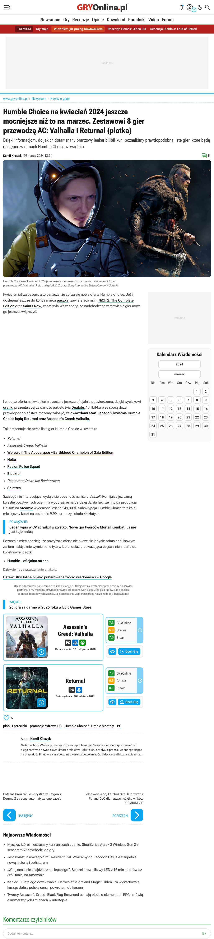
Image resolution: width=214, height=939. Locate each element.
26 (171, 426)
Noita (11, 459)
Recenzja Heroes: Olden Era (128, 29)
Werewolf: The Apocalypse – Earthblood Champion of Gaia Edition (60, 452)
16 (206, 409)
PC (118, 725)
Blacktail (14, 473)
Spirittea (14, 487)
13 (179, 409)
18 (162, 417)
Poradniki (136, 19)
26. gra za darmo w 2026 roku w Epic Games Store (50, 606)
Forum (168, 19)
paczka (63, 300)
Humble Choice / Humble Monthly (88, 725)
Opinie (98, 19)
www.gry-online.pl (15, 99)
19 (171, 417)
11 (162, 409)
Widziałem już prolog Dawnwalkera (76, 29)
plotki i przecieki (15, 725)
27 (179, 426)
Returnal (31, 419)
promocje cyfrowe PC (45, 725)
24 (153, 426)
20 (179, 417)
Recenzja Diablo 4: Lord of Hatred (176, 29)
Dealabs (78, 407)
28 (188, 426)
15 (197, 409)
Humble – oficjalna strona (28, 560)
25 (162, 426)
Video (153, 19)
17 (153, 417)
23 (206, 417)
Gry (66, 19)
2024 (179, 364)
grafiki (8, 407)
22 (197, 417)
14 (188, 409)
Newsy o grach (60, 99)
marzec (179, 374)
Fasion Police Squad (23, 466)
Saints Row (32, 306)
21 (188, 417)
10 (153, 409)
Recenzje (80, 19)
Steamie (26, 507)
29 (197, 426)
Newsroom (50, 19)
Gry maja (39, 29)
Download (116, 19)
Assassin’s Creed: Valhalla (68, 419)
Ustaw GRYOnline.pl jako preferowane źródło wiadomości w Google (57, 576)
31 (153, 434)
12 (171, 409)
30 (206, 426)
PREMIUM (20, 29)
